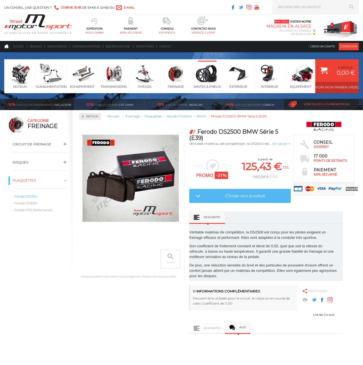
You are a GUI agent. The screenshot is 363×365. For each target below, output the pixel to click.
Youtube (257, 7)
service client (203, 32)
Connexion (348, 46)
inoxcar (179, 104)
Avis (242, 327)
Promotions (145, 46)
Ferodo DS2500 (26, 196)
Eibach (249, 104)
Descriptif (212, 217)
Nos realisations (118, 46)
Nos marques (57, 46)
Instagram (249, 7)
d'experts (167, 32)
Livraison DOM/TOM (86, 46)
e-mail (129, 8)
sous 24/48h (94, 32)
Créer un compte (322, 46)
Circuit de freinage (32, 144)
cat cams (109, 104)
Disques (20, 162)
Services (36, 46)
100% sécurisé (131, 32)
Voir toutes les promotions (326, 104)
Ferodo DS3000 (26, 203)
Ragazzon (39, 104)
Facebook (233, 7)
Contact (165, 46)
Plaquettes (24, 180)
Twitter (241, 7)
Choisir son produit (245, 195)
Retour (92, 116)
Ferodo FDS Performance (33, 210)
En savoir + (281, 143)
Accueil (18, 46)
